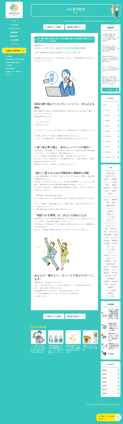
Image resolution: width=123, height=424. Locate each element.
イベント (107, 182)
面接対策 (115, 240)
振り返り (115, 272)
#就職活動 (75, 48)
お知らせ (106, 199)
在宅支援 (108, 275)
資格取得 (110, 293)
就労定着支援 (110, 264)
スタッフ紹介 (110, 249)
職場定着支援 (110, 205)
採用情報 (9, 65)
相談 (113, 202)
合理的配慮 (110, 278)
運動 (115, 234)
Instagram (62, 293)
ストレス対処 (110, 217)
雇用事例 (14, 32)
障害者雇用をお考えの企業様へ (16, 59)
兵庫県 (106, 179)
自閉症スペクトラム (110, 255)
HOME (49, 21)
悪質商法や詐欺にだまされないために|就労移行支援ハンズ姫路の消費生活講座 (109, 59)
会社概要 (9, 56)
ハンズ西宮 (105, 126)
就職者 (114, 185)
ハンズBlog (14, 44)
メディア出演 (110, 296)
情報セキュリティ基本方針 (14, 71)
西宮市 (110, 193)
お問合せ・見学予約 (13, 51)
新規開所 (108, 261)
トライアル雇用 (110, 290)
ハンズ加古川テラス (108, 157)
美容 (114, 261)
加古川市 (113, 229)
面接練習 (110, 287)
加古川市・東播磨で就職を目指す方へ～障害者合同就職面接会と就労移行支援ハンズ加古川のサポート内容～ (109, 80)
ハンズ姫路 (105, 120)
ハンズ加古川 (106, 141)
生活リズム (110, 220)
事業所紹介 (14, 36)
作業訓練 (107, 243)
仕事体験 (114, 267)
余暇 (104, 231)
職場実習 (115, 199)
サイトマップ (10, 74)
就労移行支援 (110, 173)
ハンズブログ (58, 21)
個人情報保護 (11, 68)
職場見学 (115, 281)
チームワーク (110, 208)
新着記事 (110, 28)
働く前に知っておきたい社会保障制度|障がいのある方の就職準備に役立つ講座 (109, 48)
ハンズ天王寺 (106, 136)
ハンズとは (14, 25)
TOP (14, 21)
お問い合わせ (113, 231)
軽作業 (115, 243)
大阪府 (115, 182)
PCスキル (114, 237)
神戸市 (107, 191)
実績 (106, 229)
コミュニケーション (110, 196)
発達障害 (106, 281)
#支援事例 (82, 48)
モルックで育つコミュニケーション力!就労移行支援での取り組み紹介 (109, 69)
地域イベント (110, 258)
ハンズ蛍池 (105, 147)
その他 (104, 105)
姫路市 (114, 191)
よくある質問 (14, 40)
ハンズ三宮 (45, 48)
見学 (107, 202)
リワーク (110, 252)
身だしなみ (110, 246)
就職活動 (114, 179)
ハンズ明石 (105, 115)
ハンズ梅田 (105, 131)
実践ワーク (110, 214)
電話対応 (106, 272)
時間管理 (106, 270)
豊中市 (106, 267)
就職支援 (106, 240)
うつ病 (106, 237)
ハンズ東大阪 (106, 152)
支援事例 (110, 211)
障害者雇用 (107, 234)
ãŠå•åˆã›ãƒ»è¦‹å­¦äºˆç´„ (108, 417)
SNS (106, 284)
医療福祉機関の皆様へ (13, 62)
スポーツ (115, 270)
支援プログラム (110, 176)
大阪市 (107, 185)
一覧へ (110, 90)
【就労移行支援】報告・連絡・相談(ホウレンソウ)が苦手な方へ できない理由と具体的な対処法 (109, 37)
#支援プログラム (60, 48)
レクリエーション (110, 223)
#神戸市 (69, 48)
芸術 (114, 275)
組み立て (113, 284)
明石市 (115, 188)
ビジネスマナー (110, 226)
